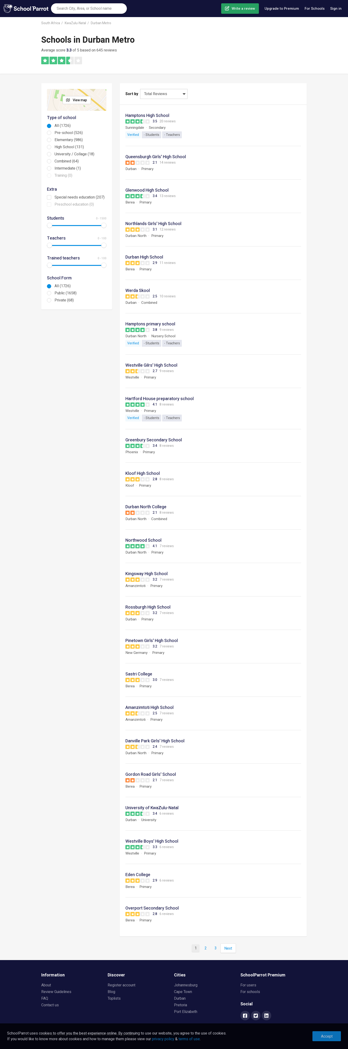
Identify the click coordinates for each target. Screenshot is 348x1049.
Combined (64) (67, 161)
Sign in (336, 8)
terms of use (189, 1039)
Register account (121, 985)
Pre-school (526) (69, 133)
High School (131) (69, 147)
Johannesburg (185, 985)
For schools (250, 992)
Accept (327, 1036)
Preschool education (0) (74, 204)
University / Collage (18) (74, 154)
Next (228, 948)
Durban (180, 998)
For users (248, 985)
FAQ (44, 998)
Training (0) (63, 175)
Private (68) (64, 300)
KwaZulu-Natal (75, 23)
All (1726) (63, 126)
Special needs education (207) (80, 197)
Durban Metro (101, 23)
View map (80, 100)
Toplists (114, 998)
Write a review (243, 8)
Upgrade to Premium (282, 8)
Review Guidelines (56, 992)
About (46, 985)
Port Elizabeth (185, 1012)
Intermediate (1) (68, 168)
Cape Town (183, 992)
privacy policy (163, 1039)
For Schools (315, 8)
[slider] (49, 225)
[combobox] (89, 8)
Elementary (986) (69, 140)
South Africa (50, 23)
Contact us (50, 1005)
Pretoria (180, 1005)
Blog (111, 992)
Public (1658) (66, 293)
